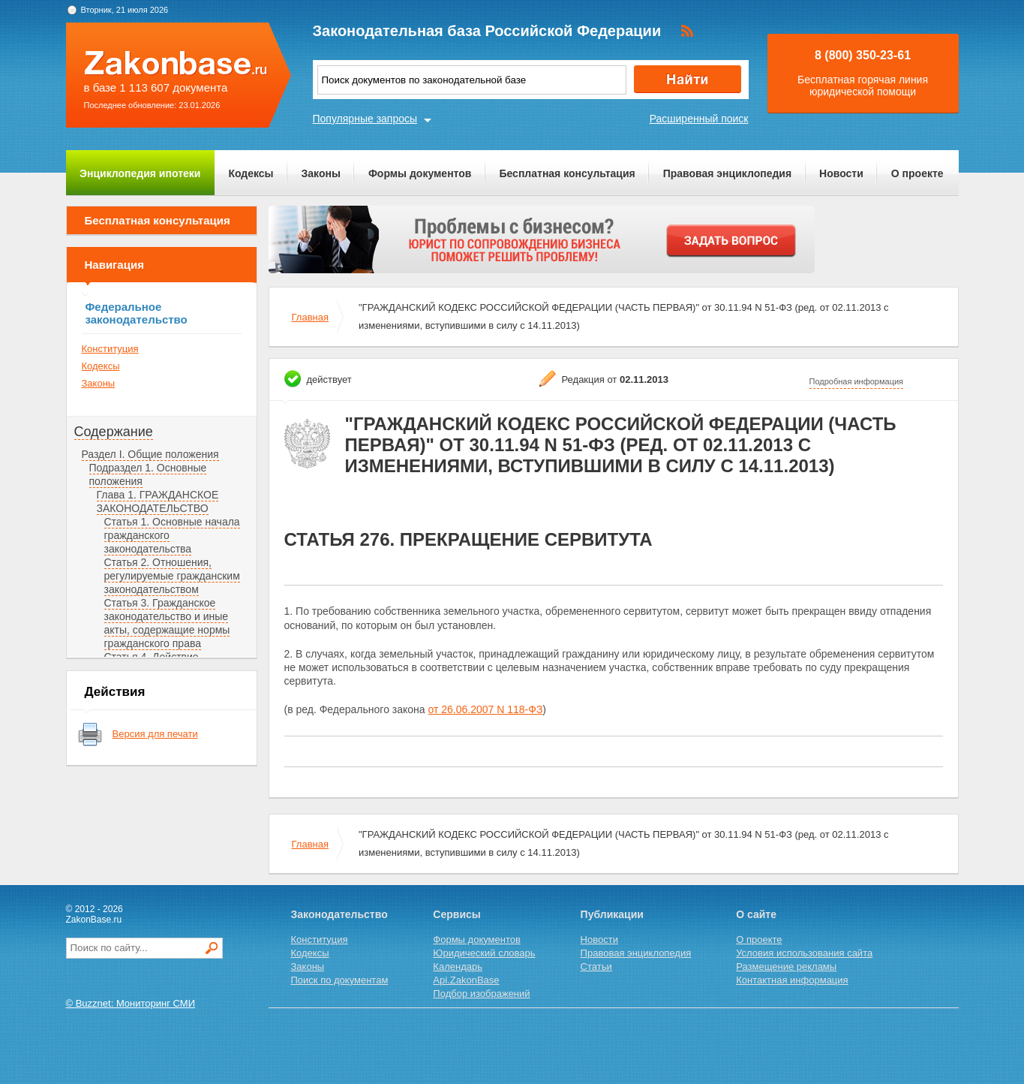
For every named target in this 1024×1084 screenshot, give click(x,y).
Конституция (110, 348)
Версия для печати (155, 733)
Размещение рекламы (786, 966)
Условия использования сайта (804, 953)
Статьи (596, 966)
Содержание (113, 431)
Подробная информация (856, 381)
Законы (321, 173)
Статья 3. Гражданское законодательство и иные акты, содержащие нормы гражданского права (167, 623)
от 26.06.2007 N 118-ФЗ (485, 709)
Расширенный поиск (699, 119)
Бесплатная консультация (567, 173)
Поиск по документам (340, 980)
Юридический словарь (484, 953)
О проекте (917, 173)
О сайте (756, 914)
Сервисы (456, 914)
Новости (841, 173)
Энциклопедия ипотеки (140, 173)
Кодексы (250, 173)
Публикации (612, 914)
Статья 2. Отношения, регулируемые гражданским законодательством (172, 575)
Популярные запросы (365, 119)
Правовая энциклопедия (727, 173)
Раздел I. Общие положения (150, 454)
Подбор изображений (481, 993)
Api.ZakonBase (466, 980)
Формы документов (420, 173)
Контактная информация (792, 980)
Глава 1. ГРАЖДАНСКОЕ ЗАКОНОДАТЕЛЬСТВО (158, 501)
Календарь (457, 966)
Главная (310, 317)
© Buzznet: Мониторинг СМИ (131, 1003)
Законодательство (339, 914)
